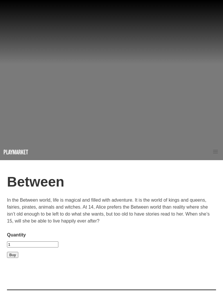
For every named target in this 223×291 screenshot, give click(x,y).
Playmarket (15, 152)
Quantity (16, 234)
